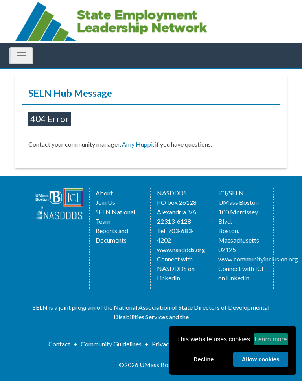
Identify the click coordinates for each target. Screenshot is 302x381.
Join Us (105, 202)
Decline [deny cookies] (203, 359)
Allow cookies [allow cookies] (261, 359)
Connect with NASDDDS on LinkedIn (176, 268)
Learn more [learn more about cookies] (271, 339)
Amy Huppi (137, 144)
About (104, 193)
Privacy (162, 344)
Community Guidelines (111, 344)
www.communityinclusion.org (258, 259)
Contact (59, 344)
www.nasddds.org (181, 249)
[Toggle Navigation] (21, 55)
